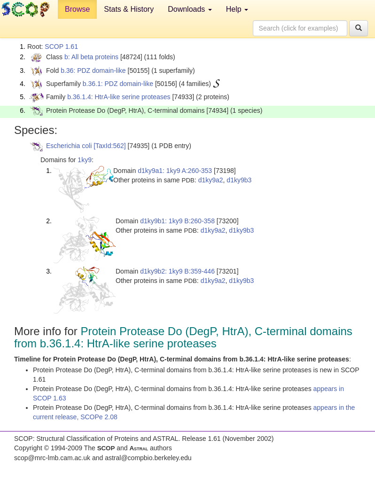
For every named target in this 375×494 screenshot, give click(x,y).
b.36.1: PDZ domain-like (118, 83)
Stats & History (129, 9)
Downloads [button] (190, 9)
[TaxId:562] (110, 145)
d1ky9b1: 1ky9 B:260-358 (177, 221)
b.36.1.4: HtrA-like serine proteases (118, 97)
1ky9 (85, 160)
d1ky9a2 (210, 180)
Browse (77, 9)
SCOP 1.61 (61, 46)
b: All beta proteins (91, 57)
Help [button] (237, 9)
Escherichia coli (69, 145)
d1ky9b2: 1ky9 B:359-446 (177, 271)
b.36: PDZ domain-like (93, 70)
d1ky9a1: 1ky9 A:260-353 (175, 170)
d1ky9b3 (239, 180)
